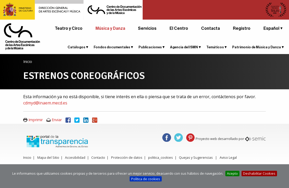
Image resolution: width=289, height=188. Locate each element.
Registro (241, 28)
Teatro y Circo (68, 28)
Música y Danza (110, 28)
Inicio (27, 61)
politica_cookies (160, 157)
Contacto (98, 157)
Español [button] (271, 28)
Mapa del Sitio (48, 157)
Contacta (210, 28)
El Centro (179, 28)
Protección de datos (126, 157)
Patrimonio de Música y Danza (256, 47)
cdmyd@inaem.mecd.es (45, 103)
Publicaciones (150, 47)
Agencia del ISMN (184, 47)
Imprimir (35, 119)
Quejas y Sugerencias (196, 157)
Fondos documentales (112, 47)
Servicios (147, 28)
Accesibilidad (75, 157)
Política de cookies (145, 179)
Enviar (57, 119)
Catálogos (76, 47)
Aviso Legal (228, 157)
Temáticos (215, 47)
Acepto (232, 173)
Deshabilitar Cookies (259, 173)
